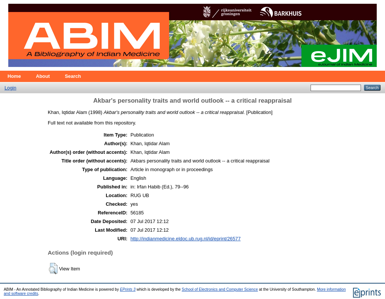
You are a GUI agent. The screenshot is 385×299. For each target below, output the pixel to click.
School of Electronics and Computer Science (220, 289)
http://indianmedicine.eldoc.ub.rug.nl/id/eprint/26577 (185, 238)
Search (73, 76)
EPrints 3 (128, 289)
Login (10, 88)
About (43, 76)
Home (14, 76)
